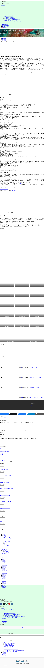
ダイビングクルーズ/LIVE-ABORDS (11, 652)
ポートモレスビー (7, 540)
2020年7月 (4, 563)
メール (2, 435)
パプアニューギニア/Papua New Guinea (12, 19)
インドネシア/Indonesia (9, 17)
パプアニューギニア (6, 539)
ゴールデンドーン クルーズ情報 (5, 509)
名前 (1, 433)
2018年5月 (4, 567)
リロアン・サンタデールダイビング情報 (35, 397)
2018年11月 (4, 566)
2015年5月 (4, 582)
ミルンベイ (6, 541)
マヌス (5, 545)
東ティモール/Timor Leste (9, 18)
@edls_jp (33, 405)
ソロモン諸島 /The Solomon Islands (11, 20)
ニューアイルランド (8, 547)
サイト (1, 437)
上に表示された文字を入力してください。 (8, 444)
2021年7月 (4, 560)
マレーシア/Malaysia (8, 16)
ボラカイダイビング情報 (32, 367)
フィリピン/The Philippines (9, 644)
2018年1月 (4, 569)
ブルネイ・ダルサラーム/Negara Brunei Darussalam (14, 21)
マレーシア (4, 536)
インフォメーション (6, 556)
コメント (2, 431)
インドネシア (4, 537)
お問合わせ (4, 586)
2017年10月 (4, 572)
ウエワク (6, 544)
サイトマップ (4, 587)
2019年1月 (4, 565)
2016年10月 (4, 575)
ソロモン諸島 (4, 550)
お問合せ (2, 5)
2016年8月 (4, 577)
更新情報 (4, 620)
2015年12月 (4, 581)
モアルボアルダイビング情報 (33, 387)
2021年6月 (4, 561)
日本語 (26, 177)
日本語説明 (14, 190)
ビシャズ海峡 (7, 542)
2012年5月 (4, 584)
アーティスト (4, 555)
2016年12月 (4, 574)
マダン (5, 543)
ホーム (3, 609)
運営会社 (4, 621)
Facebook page (22, 629)
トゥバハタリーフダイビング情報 (34, 377)
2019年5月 (4, 564)
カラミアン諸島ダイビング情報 (5, 496)
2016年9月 (4, 576)
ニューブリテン (7, 548)
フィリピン (21, 367)
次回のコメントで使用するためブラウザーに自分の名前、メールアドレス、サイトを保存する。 (20, 439)
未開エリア (6, 549)
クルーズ (4, 551)
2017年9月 (4, 573)
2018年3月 (4, 568)
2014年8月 (4, 583)
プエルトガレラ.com (4, 189)
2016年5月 (4, 580)
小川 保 (1, 522)
